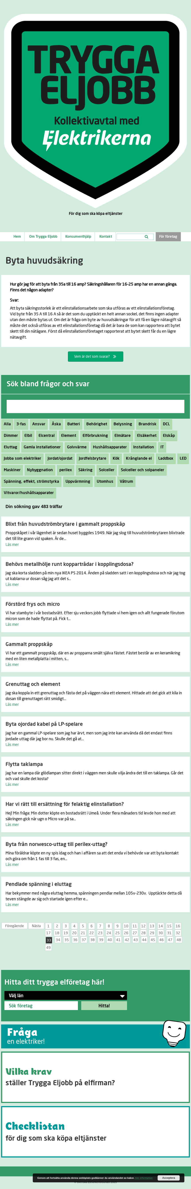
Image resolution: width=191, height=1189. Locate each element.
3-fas (20, 424)
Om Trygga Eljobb (43, 236)
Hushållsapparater (109, 447)
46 (161, 940)
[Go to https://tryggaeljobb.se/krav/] (95, 1077)
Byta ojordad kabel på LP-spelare (44, 724)
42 (127, 940)
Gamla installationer (41, 447)
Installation (142, 447)
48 (179, 940)
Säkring (84, 470)
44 (144, 940)
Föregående (14, 926)
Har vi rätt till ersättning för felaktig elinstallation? (65, 804)
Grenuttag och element (33, 684)
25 (117, 933)
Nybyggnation (39, 470)
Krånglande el (137, 459)
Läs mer (12, 545)
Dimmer (9, 436)
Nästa (36, 926)
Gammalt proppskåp (29, 644)
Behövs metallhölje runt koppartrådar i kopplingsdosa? (69, 564)
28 (143, 933)
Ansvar (37, 424)
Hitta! (104, 1006)
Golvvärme (76, 447)
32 (178, 933)
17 (48, 933)
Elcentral (45, 436)
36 (75, 940)
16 (178, 926)
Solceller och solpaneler (141, 470)
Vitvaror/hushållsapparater (27, 493)
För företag (168, 236)
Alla (7, 424)
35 (66, 940)
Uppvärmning (76, 482)
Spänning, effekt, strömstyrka (30, 482)
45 (153, 940)
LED (182, 459)
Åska (55, 424)
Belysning (121, 424)
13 (152, 926)
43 (135, 940)
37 (84, 940)
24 (109, 933)
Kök (115, 459)
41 (118, 940)
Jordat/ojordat (58, 459)
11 (135, 926)
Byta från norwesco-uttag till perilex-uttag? (56, 844)
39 (101, 940)
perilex (64, 470)
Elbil (27, 436)
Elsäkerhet (145, 436)
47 (170, 940)
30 (160, 933)
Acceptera (168, 1177)
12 (143, 926)
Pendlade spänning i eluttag (38, 884)
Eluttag (9, 447)
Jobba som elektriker (21, 459)
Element (67, 436)
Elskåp (167, 436)
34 (58, 940)
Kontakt (105, 236)
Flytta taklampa (24, 764)
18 (57, 933)
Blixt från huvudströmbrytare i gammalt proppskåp (65, 524)
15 (169, 926)
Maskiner (11, 470)
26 (126, 933)
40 (110, 940)
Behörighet (95, 424)
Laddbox (164, 459)
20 (74, 933)
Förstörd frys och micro (33, 604)
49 (48, 948)
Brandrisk (146, 424)
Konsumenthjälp (78, 236)
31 (169, 933)
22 (91, 933)
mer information (143, 1178)
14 (160, 926)
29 (152, 933)
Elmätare (121, 436)
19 (66, 933)
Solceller (105, 470)
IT (161, 447)
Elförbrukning (94, 436)
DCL (165, 424)
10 (126, 926)
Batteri (72, 424)
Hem (17, 236)
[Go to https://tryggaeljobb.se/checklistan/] (95, 1131)
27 (135, 933)
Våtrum (125, 482)
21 (83, 933)
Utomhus (103, 482)
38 (92, 940)
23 (100, 933)
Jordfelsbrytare (91, 459)
